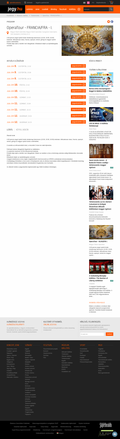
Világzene (10, 362)
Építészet (65, 367)
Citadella (92, 283)
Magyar (60, 433)
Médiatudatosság (65, 426)
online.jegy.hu (50, 324)
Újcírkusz (28, 401)
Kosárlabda (83, 349)
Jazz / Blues (10, 366)
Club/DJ (9, 370)
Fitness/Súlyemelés (86, 362)
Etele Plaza (92, 129)
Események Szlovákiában (73, 430)
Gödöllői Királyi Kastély (96, 212)
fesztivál (63, 9)
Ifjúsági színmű (29, 381)
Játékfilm (101, 364)
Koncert (45, 351)
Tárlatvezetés (66, 358)
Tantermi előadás (30, 403)
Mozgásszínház (30, 388)
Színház (28, 345)
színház (29, 9)
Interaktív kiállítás (67, 363)
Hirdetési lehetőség (80, 426)
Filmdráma (101, 351)
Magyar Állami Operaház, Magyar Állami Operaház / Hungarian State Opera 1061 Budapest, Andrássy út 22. (33, 33)
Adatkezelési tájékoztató (68, 423)
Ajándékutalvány (15, 2)
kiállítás (72, 9)
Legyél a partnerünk (42, 2)
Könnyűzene (11, 364)
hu (93, 2)
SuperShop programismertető (21, 430)
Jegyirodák (54, 426)
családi (45, 9)
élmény (54, 9)
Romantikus (102, 362)
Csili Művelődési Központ (97, 94)
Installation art (66, 371)
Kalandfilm (101, 368)
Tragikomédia (29, 412)
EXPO (64, 369)
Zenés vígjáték (29, 405)
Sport (82, 345)
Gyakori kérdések (84, 423)
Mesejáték (28, 355)
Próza (27, 375)
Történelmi (65, 354)
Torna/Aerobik (84, 351)
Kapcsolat (32, 426)
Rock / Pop (10, 357)
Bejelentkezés (101, 2)
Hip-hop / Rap (11, 368)
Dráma (27, 364)
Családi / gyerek (12, 351)
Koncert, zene (13, 345)
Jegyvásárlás (77, 66)
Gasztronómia (47, 353)
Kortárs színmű (29, 368)
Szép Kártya (44, 426)
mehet (109, 334)
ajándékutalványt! (15, 324)
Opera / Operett (12, 355)
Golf (81, 353)
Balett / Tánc (29, 357)
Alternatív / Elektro (12, 377)
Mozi (100, 345)
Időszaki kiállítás (67, 352)
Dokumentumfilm (103, 366)
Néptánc (27, 408)
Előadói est (28, 370)
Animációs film (102, 353)
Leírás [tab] (10, 130)
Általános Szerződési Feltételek (20, 423)
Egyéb (27, 349)
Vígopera (28, 414)
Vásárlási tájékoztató (20, 426)
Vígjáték (27, 351)
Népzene (9, 353)
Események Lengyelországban (52, 430)
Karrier (85, 430)
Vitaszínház (28, 410)
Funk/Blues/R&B (12, 373)
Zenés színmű (29, 366)
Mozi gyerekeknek (104, 373)
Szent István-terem (95, 170)
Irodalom (28, 392)
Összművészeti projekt (50, 349)
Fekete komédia (30, 390)
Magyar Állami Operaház (97, 244)
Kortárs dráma (29, 373)
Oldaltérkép (36, 430)
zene (37, 9)
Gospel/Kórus (11, 375)
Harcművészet (84, 360)
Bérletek (29, 2)
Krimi (26, 384)
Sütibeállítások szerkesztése (45, 433)
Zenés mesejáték (30, 394)
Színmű (27, 379)
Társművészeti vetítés (105, 360)
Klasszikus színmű (31, 377)
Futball (82, 357)
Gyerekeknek (66, 365)
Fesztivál (47, 345)
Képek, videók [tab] (22, 130)
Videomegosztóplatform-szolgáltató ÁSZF (45, 423)
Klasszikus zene (12, 349)
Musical (27, 353)
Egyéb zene (10, 360)
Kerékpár (83, 355)
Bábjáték (28, 362)
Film (44, 357)
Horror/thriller (102, 357)
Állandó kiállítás (66, 356)
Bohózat (27, 386)
